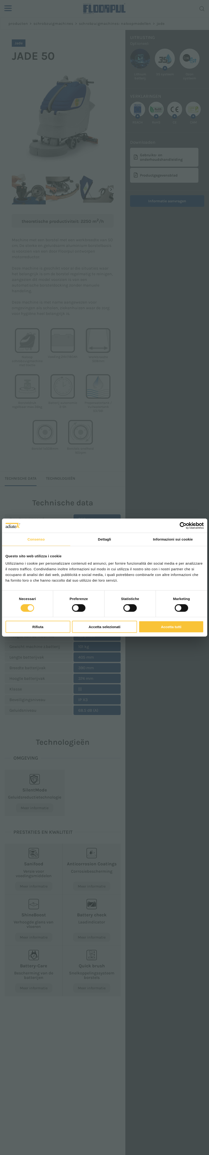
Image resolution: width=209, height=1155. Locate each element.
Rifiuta (37, 627)
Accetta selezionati (104, 627)
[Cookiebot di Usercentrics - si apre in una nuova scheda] (183, 525)
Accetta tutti (171, 627)
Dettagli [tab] (104, 539)
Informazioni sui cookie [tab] (173, 539)
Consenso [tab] (36, 539)
